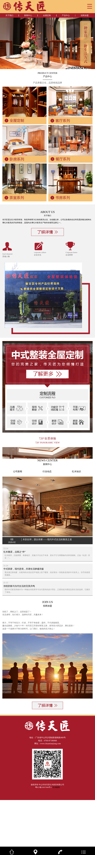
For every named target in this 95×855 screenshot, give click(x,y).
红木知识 (76, 526)
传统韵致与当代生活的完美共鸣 (19, 641)
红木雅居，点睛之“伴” (14, 607)
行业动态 (47, 526)
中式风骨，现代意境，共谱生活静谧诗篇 (23, 624)
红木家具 (56, 842)
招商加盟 (85, 15)
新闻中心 (28, 15)
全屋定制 (47, 15)
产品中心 (66, 15)
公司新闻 (17, 526)
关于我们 (9, 15)
